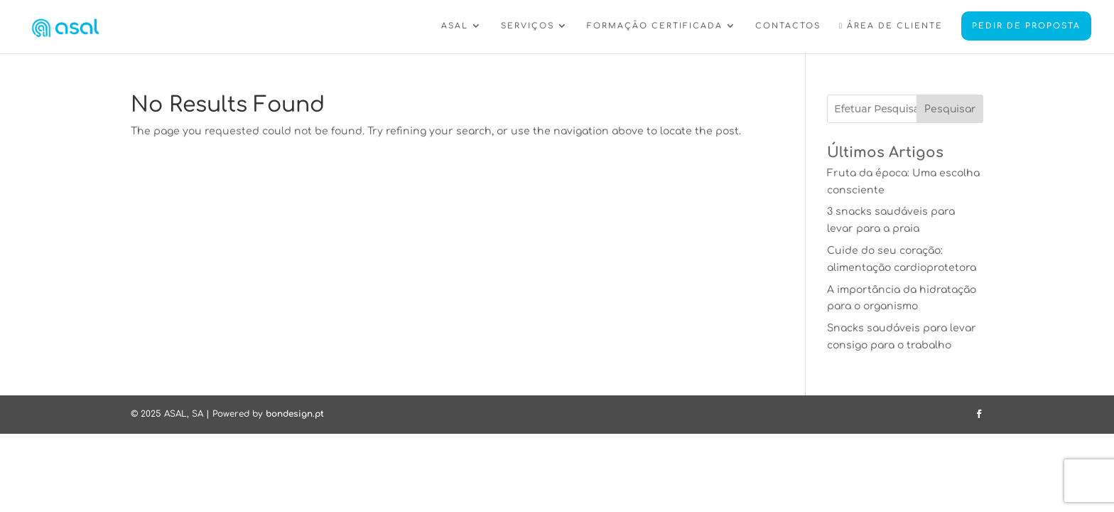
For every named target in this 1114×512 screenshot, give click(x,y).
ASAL (454, 26)
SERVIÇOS (527, 26)
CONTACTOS (788, 26)
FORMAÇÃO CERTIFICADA (655, 26)
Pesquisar (949, 109)
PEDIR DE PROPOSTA (1026, 26)
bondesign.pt (295, 414)
